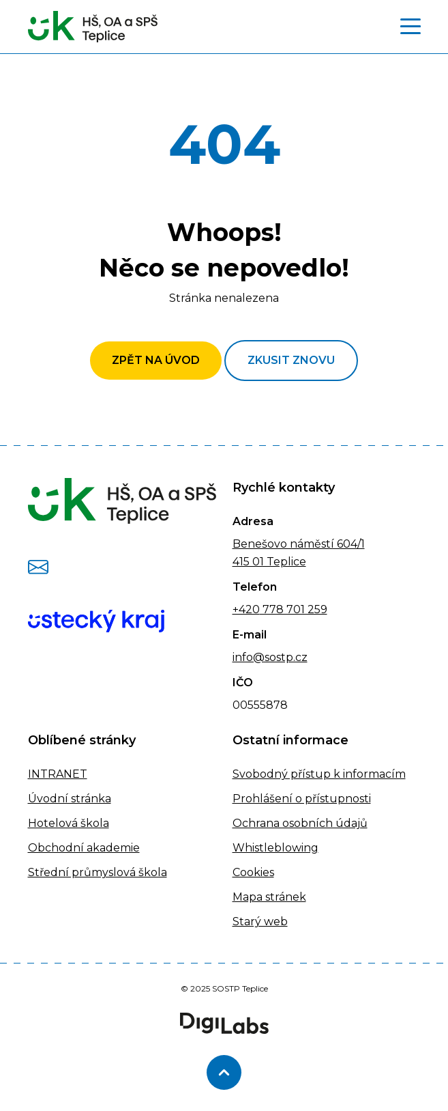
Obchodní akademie (84, 847)
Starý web (260, 921)
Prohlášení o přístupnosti (302, 798)
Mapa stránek (269, 896)
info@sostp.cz (270, 657)
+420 (246, 609)
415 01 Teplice (269, 561)
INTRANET (57, 774)
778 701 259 (293, 609)
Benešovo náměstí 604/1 (299, 543)
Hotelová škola (68, 823)
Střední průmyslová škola (97, 872)
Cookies (253, 872)
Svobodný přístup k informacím (319, 774)
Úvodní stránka (69, 798)
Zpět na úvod (156, 360)
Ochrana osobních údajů (300, 823)
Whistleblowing (275, 847)
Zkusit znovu (291, 360)
